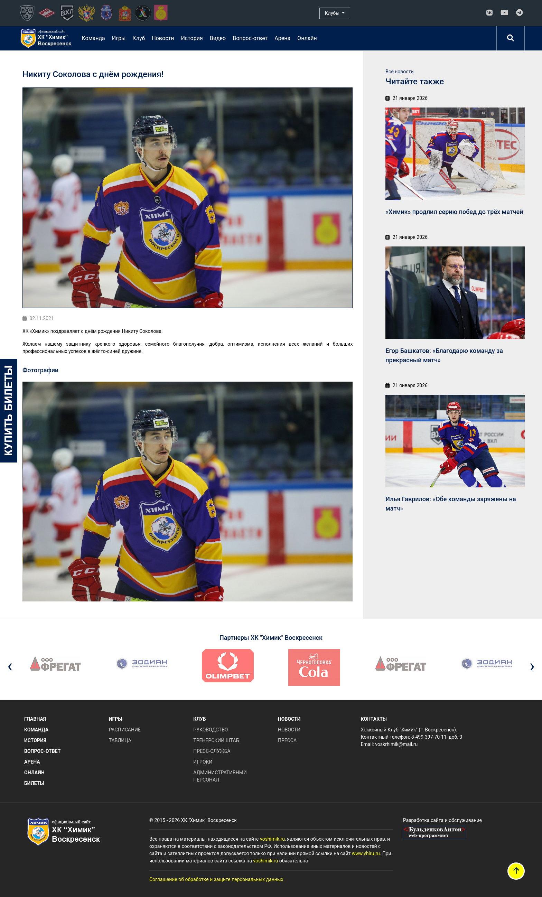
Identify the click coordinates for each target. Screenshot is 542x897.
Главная (35, 719)
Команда (93, 38)
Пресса (287, 740)
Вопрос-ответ (250, 38)
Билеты (34, 783)
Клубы (333, 13)
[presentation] (10, 666)
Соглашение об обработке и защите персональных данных (216, 879)
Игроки (202, 762)
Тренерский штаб (216, 740)
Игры (119, 38)
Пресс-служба (211, 751)
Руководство (210, 729)
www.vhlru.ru (366, 853)
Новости (163, 38)
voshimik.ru (272, 839)
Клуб (138, 38)
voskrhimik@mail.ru (396, 744)
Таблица (120, 740)
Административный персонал (220, 776)
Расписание (125, 729)
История (192, 38)
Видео (218, 38)
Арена (282, 38)
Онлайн (307, 38)
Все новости (399, 71)
